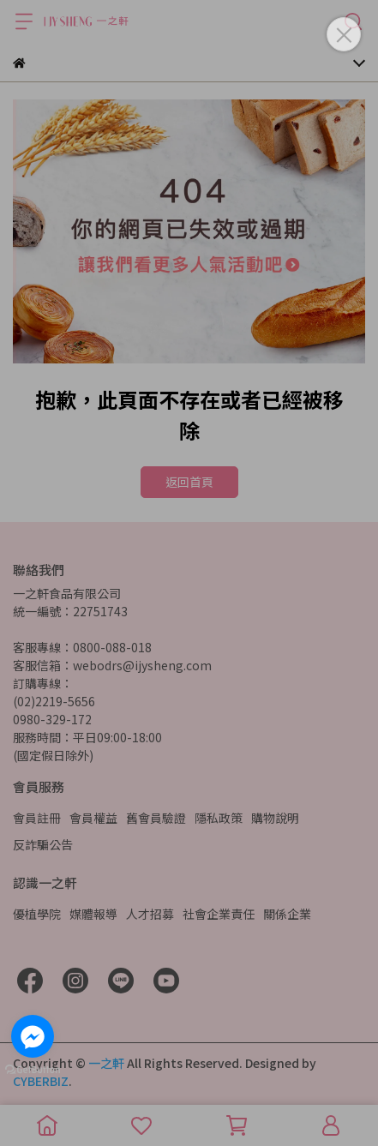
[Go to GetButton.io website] (32, 1069)
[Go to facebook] (32, 1036)
